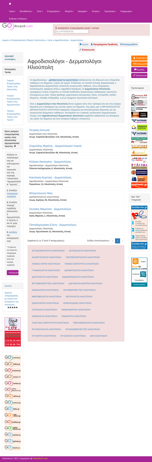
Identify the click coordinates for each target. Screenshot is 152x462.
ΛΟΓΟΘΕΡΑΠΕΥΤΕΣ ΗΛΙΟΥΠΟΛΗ (79, 290)
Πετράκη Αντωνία (39, 130)
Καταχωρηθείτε (14, 272)
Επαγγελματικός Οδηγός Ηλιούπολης (28, 40)
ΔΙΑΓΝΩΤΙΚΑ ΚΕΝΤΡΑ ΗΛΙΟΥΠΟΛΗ (85, 283)
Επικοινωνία (140, 75)
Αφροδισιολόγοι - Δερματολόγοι (68, 40)
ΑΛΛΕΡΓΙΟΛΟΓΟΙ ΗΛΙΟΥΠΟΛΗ (46, 257)
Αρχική (5, 40)
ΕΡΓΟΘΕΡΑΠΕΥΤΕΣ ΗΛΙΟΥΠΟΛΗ (48, 283)
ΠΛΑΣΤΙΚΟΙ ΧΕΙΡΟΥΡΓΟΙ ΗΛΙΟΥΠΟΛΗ (50, 323)
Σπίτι (40, 11)
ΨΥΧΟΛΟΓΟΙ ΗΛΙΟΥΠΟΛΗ (73, 336)
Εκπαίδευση (26, 11)
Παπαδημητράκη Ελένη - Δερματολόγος (53, 224)
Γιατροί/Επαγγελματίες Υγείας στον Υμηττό (13, 115)
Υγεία (12, 11)
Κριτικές (8, 286)
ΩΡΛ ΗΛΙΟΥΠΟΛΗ (98, 336)
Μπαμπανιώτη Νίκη (41, 193)
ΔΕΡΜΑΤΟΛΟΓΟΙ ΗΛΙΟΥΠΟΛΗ (79, 270)
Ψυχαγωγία (126, 11)
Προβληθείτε (140, 58)
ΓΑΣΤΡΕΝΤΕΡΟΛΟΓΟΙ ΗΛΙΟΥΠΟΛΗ (83, 257)
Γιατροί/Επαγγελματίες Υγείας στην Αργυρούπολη (13, 100)
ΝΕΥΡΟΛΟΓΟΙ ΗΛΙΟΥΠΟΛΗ (79, 296)
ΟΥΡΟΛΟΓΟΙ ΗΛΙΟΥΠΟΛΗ (44, 309)
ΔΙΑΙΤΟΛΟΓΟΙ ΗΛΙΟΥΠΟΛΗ (45, 277)
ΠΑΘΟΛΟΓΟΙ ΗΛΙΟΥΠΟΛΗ (44, 316)
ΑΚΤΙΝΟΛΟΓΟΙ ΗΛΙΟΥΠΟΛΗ (82, 251)
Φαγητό (69, 11)
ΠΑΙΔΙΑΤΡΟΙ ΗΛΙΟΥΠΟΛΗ (74, 316)
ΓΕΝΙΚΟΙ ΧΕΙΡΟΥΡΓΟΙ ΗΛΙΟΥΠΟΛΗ (82, 264)
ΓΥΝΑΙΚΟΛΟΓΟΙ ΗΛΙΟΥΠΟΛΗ (46, 270)
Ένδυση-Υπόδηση (18, 19)
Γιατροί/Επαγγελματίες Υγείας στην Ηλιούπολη (13, 85)
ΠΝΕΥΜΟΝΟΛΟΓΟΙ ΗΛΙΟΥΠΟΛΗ (89, 323)
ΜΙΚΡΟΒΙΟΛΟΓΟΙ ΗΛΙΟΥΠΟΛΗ (46, 296)
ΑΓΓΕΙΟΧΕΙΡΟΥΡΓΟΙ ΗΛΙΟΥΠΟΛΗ (48, 251)
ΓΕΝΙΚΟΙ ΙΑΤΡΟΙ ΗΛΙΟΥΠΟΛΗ (46, 264)
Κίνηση (96, 11)
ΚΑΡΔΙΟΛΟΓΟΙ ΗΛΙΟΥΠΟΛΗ (45, 290)
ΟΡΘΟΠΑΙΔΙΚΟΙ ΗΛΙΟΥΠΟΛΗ (77, 303)
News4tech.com (40, 458)
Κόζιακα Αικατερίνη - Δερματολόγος (50, 161)
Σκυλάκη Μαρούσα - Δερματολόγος (50, 209)
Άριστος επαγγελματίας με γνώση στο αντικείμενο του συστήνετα (12, 299)
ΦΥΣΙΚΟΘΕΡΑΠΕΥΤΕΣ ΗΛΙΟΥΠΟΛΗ (82, 329)
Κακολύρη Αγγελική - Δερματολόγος (50, 177)
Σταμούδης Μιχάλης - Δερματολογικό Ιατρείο (55, 145)
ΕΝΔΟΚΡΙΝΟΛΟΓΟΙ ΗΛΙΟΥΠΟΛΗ (78, 277)
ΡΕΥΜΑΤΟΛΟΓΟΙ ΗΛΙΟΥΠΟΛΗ (46, 329)
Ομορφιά (82, 11)
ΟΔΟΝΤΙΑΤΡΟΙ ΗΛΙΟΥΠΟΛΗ (45, 303)
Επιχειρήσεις (53, 11)
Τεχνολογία (110, 11)
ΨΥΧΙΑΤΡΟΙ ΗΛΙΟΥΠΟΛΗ (44, 336)
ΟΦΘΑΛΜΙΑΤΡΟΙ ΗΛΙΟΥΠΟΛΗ (75, 309)
